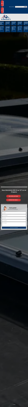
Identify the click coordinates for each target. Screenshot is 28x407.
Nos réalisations (13, 196)
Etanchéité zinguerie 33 (20, 23)
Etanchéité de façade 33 (8, 23)
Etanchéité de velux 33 (14, 23)
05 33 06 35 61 (2, 3)
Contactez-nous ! (13, 200)
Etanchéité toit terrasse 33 (14, 28)
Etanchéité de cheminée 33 (20, 28)
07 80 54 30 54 (2, 10)
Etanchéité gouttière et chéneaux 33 (8, 29)
